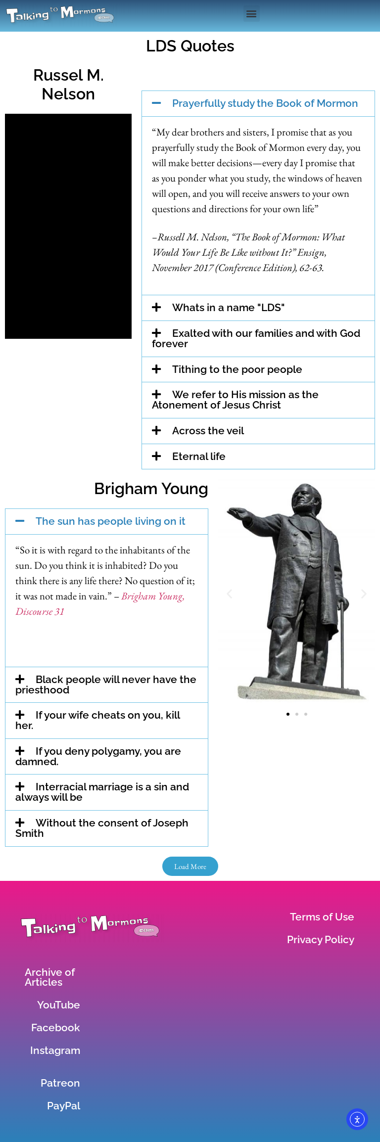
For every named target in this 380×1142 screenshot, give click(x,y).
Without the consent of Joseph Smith (102, 828)
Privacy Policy (320, 939)
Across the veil (208, 430)
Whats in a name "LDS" (228, 307)
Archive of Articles (50, 977)
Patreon (60, 1083)
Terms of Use (322, 917)
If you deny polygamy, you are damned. (98, 756)
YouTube (58, 1005)
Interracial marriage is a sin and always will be (102, 791)
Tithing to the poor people (237, 369)
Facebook (55, 1027)
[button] (251, 13)
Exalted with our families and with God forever (256, 338)
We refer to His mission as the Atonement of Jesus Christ (235, 399)
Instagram (55, 1050)
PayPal (63, 1105)
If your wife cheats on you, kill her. (97, 720)
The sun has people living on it (111, 521)
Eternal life (199, 456)
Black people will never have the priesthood (105, 684)
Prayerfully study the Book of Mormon (265, 103)
